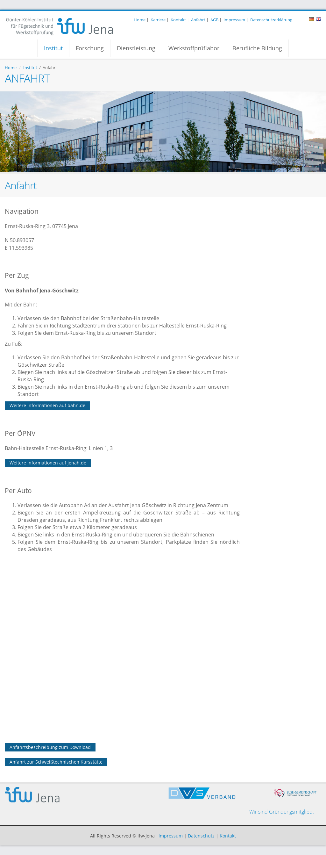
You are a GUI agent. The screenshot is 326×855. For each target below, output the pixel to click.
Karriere (158, 20)
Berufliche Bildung (257, 48)
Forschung (90, 48)
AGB (214, 20)
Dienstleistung (136, 48)
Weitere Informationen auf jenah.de (48, 463)
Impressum (234, 20)
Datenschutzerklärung (271, 20)
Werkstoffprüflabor (193, 48)
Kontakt (178, 20)
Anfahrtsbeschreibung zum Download (50, 747)
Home (139, 20)
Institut (53, 48)
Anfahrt (198, 20)
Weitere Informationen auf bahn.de (47, 405)
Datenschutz (201, 836)
